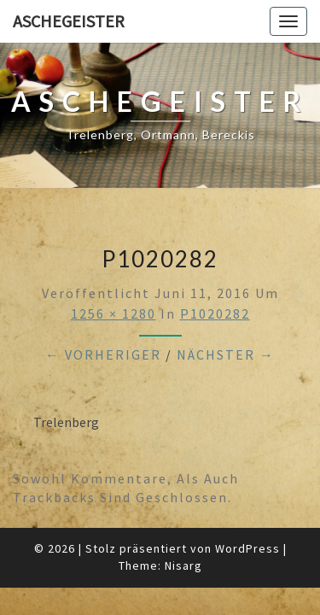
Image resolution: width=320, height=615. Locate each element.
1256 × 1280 (113, 313)
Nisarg (183, 565)
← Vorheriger (103, 354)
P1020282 (215, 313)
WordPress (247, 548)
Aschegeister (69, 21)
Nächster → (226, 354)
